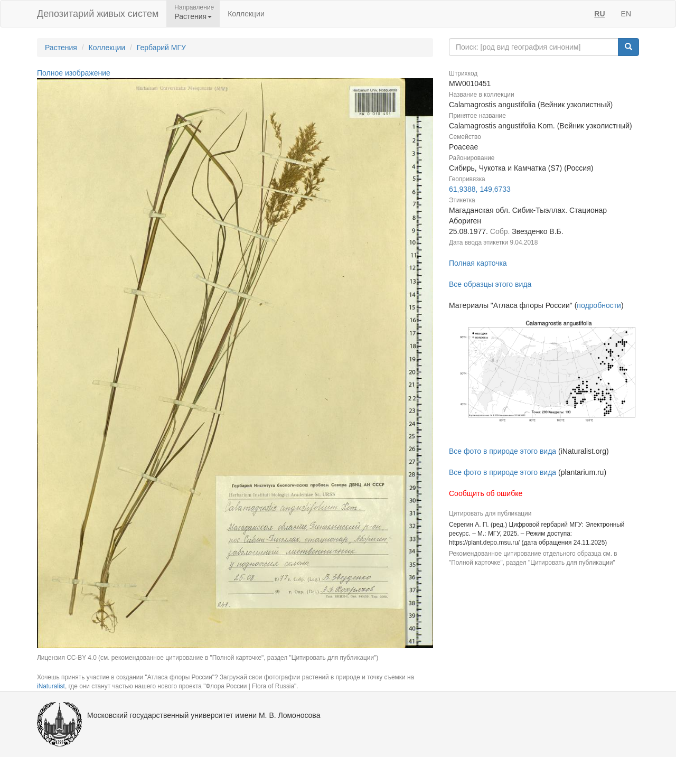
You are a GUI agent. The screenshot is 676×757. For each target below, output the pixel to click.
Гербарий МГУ (161, 47)
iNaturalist (51, 686)
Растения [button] (193, 16)
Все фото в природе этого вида (502, 451)
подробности (599, 305)
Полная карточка (478, 263)
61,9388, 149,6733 (480, 189)
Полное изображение (73, 73)
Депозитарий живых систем (97, 13)
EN (626, 14)
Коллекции (246, 14)
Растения (61, 47)
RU (599, 14)
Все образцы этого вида (490, 284)
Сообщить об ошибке (485, 493)
